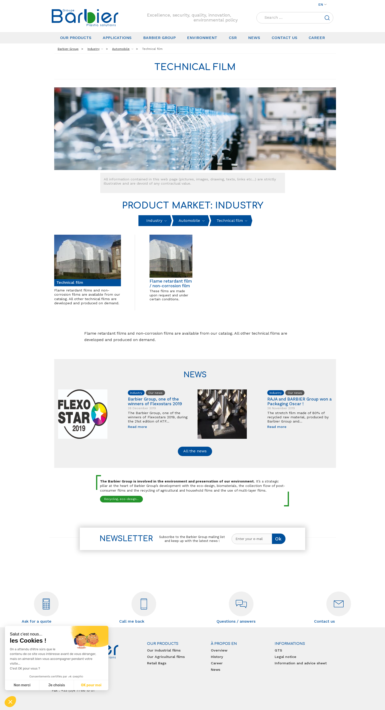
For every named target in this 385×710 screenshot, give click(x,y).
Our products (75, 37)
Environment (202, 37)
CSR (233, 37)
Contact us (284, 37)
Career (317, 37)
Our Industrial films (164, 650)
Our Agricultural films (166, 657)
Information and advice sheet (301, 663)
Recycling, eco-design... (121, 499)
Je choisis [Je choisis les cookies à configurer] (56, 685)
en (320, 4)
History (217, 657)
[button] (10, 702)
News (254, 37)
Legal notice (285, 657)
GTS (278, 650)
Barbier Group (159, 37)
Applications (117, 37)
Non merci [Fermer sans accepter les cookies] (22, 685)
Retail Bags (156, 663)
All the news (195, 451)
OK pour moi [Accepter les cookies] (91, 685)
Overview (219, 650)
